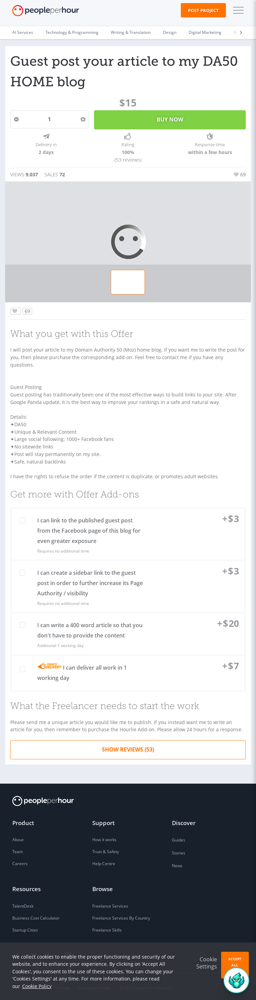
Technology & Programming (71, 32)
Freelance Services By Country (121, 916)
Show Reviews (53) (128, 747)
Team (17, 849)
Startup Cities (25, 928)
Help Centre (103, 861)
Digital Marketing (205, 32)
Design (169, 32)
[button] (237, 10)
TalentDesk (22, 904)
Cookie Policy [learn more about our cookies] (37, 986)
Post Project (203, 10)
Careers (20, 861)
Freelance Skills (107, 928)
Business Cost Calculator (35, 916)
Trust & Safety (105, 849)
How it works (104, 837)
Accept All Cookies (235, 965)
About (18, 837)
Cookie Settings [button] (206, 963)
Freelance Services (110, 904)
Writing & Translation (131, 32)
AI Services (22, 32)
